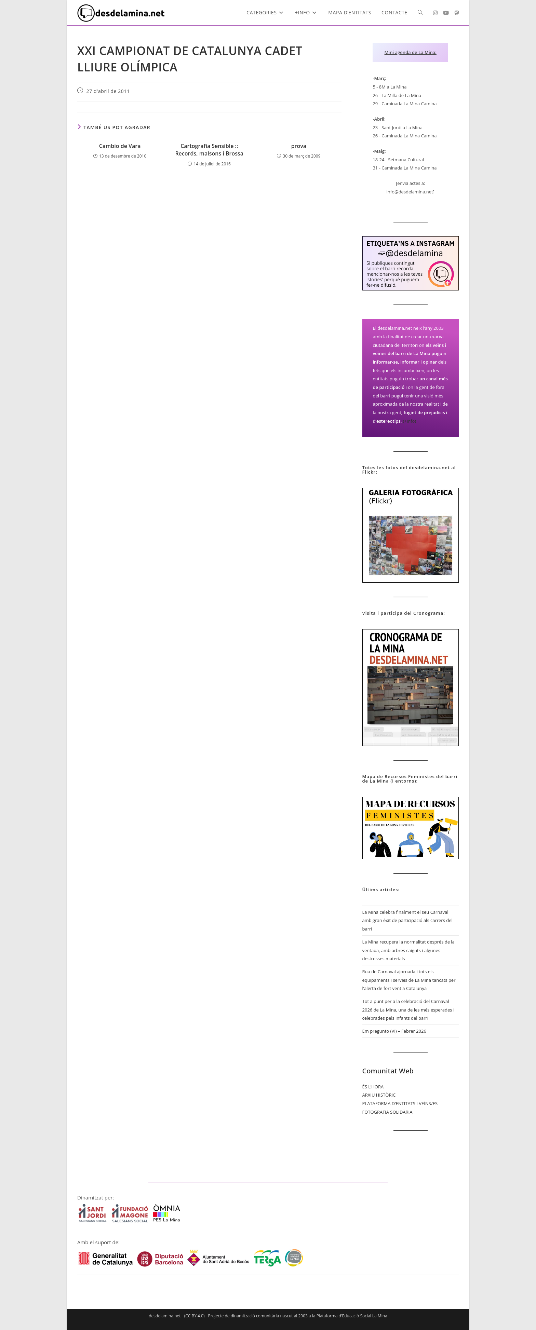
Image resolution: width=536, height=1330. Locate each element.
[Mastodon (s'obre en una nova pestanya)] (456, 12)
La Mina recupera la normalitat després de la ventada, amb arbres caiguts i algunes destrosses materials (408, 950)
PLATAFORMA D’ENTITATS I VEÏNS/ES (400, 1103)
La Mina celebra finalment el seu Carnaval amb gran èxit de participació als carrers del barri (407, 920)
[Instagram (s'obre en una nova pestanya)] (435, 12)
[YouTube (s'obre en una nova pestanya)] (446, 12)
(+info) (409, 421)
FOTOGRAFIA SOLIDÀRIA (387, 1112)
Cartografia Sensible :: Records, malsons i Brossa (209, 149)
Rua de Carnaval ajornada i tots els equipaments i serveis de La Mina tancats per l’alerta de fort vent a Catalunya (409, 979)
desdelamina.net (164, 1316)
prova (298, 146)
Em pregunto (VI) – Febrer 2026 (394, 1031)
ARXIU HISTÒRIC (379, 1095)
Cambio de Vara (120, 146)
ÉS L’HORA (373, 1087)
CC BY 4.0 (194, 1316)
